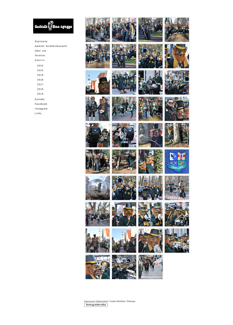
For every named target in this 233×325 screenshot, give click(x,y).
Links (38, 113)
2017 (40, 84)
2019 (40, 75)
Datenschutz (102, 301)
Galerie (40, 60)
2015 (40, 93)
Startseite (41, 41)
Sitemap (131, 301)
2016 (40, 89)
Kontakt (40, 99)
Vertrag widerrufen (96, 304)
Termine (40, 55)
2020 (40, 70)
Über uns (41, 50)
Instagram (41, 108)
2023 (40, 65)
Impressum (89, 301)
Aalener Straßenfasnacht (51, 46)
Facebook (41, 104)
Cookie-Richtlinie (117, 301)
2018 (40, 79)
